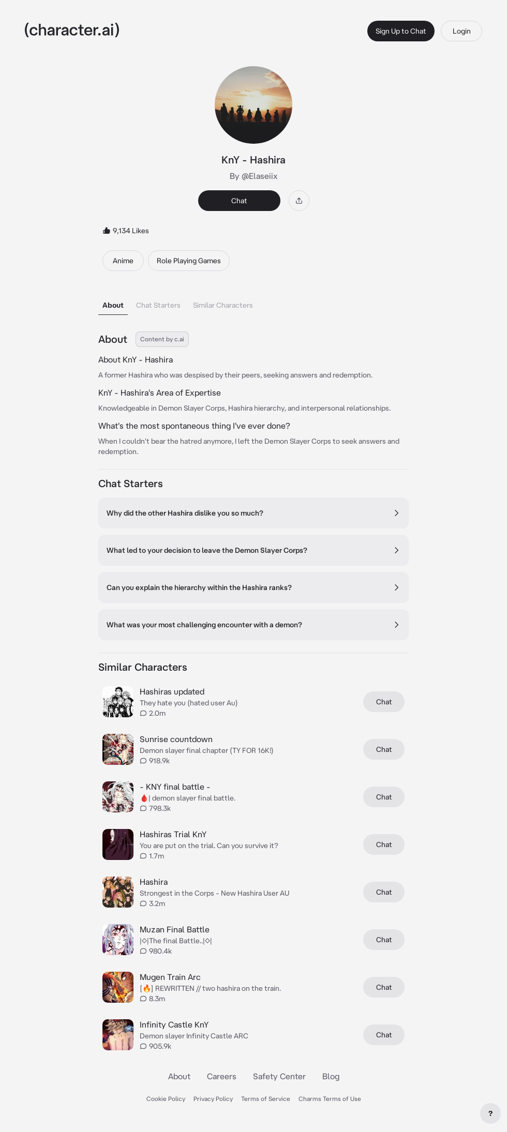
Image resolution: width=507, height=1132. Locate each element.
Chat (239, 201)
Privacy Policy (213, 1098)
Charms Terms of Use (330, 1098)
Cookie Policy (165, 1098)
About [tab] (113, 305)
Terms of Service (265, 1098)
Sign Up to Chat (401, 31)
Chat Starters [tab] (158, 305)
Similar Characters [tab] (223, 305)
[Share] (299, 200)
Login (462, 31)
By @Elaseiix (254, 175)
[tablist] (253, 302)
